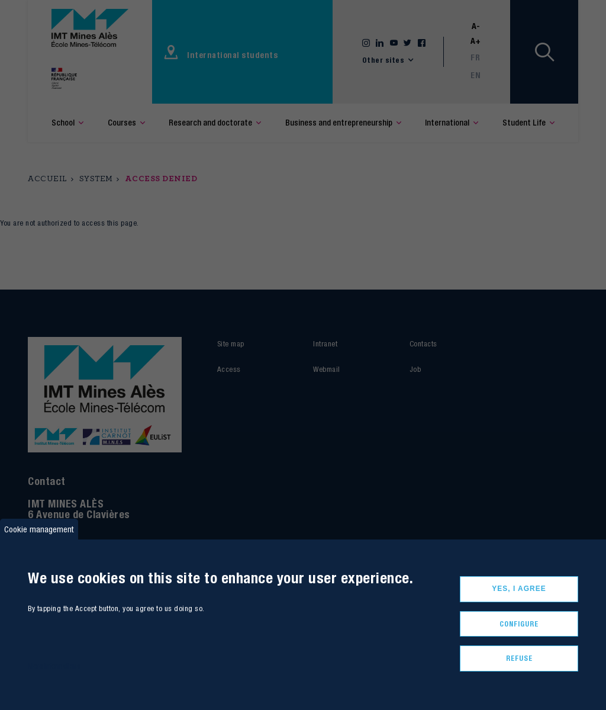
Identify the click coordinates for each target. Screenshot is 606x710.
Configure (519, 623)
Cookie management (39, 529)
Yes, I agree (519, 588)
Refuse (519, 658)
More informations (54, 665)
